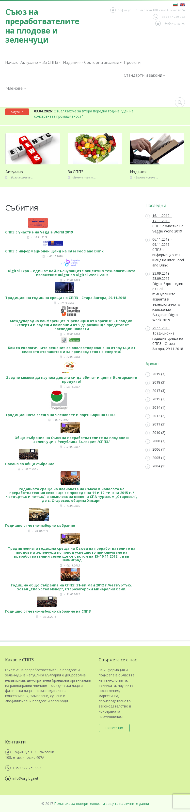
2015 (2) (155, 399)
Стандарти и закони (144, 75)
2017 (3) (155, 390)
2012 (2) (155, 416)
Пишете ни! (114, 728)
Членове (16, 88)
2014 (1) (155, 407)
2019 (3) (155, 374)
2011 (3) (155, 424)
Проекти (132, 62)
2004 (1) (155, 466)
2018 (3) (155, 382)
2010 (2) (155, 432)
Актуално (30, 62)
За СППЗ (51, 62)
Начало (11, 62)
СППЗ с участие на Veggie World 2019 (164, 223)
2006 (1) (155, 449)
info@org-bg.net (170, 23)
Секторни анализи (103, 62)
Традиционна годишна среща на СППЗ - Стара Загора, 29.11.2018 (164, 338)
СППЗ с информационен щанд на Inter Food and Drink (164, 252)
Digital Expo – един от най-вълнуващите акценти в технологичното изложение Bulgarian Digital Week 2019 (164, 296)
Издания (72, 62)
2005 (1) (155, 457)
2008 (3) (155, 441)
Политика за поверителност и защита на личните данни (101, 803)
